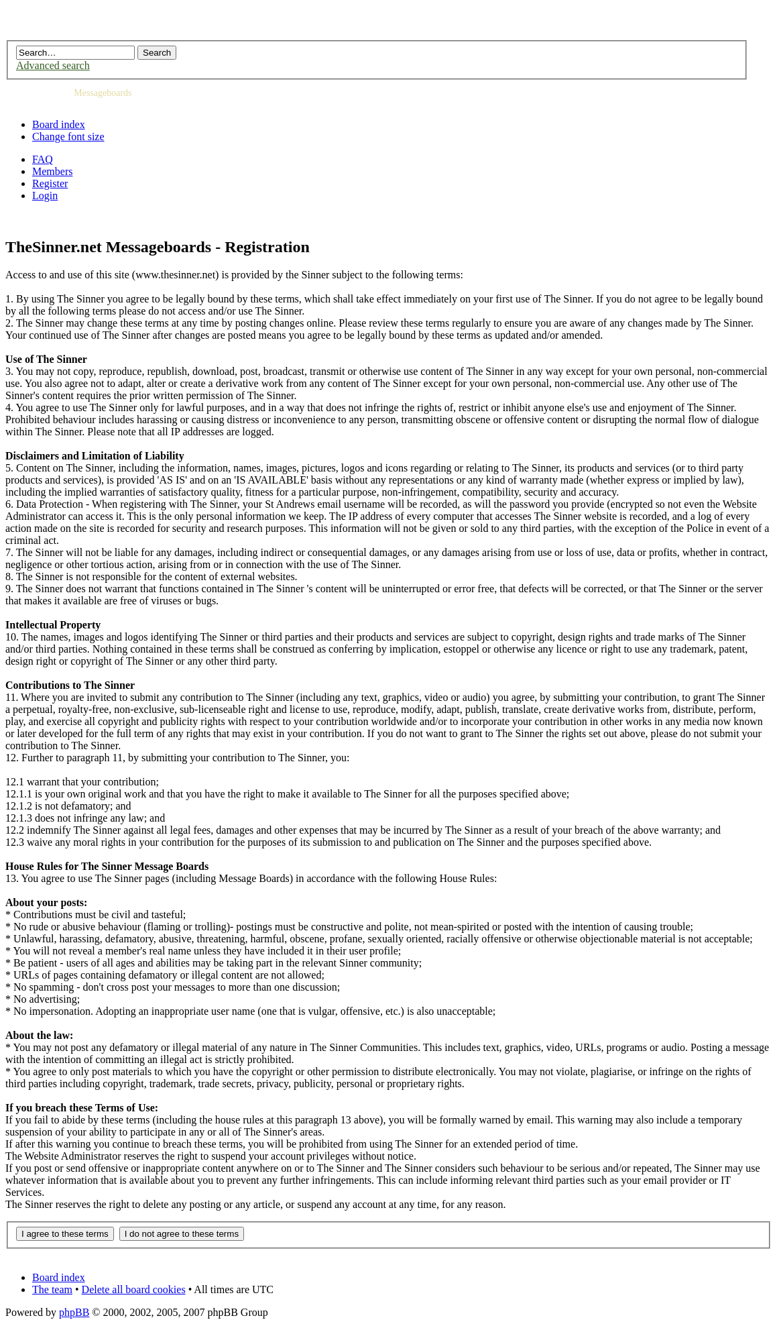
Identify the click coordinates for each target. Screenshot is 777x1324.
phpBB (74, 1312)
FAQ (42, 159)
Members (52, 171)
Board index (58, 124)
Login (45, 195)
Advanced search (53, 65)
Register (50, 183)
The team (52, 1289)
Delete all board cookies (134, 1289)
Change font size (68, 136)
